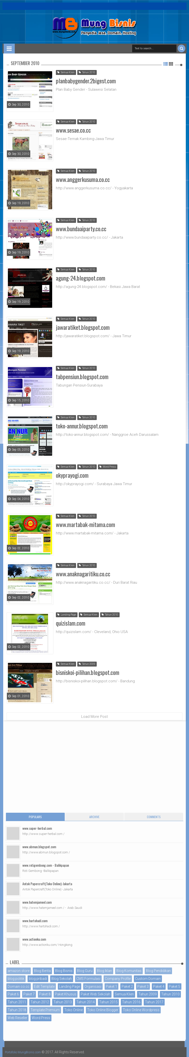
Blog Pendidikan (158, 971)
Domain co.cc (19, 986)
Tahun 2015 (108, 1002)
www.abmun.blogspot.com (39, 846)
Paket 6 (13, 994)
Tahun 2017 (154, 1002)
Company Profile (118, 979)
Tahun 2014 (85, 1002)
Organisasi (92, 986)
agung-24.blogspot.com (80, 277)
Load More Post (94, 716)
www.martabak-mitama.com (85, 523)
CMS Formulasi (88, 979)
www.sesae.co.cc (73, 129)
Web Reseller (17, 1018)
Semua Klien (66, 72)
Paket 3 (143, 986)
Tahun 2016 (131, 1002)
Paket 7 (29, 994)
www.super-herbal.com (37, 828)
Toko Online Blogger (102, 1010)
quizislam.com (70, 622)
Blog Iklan (104, 971)
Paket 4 (158, 986)
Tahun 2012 (40, 1002)
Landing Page (66, 614)
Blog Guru (85, 971)
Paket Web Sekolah (95, 994)
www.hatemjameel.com (37, 902)
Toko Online (73, 1010)
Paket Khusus (65, 994)
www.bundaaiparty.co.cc (81, 227)
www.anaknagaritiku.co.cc (83, 572)
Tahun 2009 (87, 664)
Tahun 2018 (17, 1010)
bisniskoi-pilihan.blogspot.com (87, 671)
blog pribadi (38, 979)
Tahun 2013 (62, 1002)
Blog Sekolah (61, 979)
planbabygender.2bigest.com (86, 79)
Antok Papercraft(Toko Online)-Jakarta (47, 883)
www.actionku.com (34, 939)
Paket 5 (174, 986)
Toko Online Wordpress (141, 1010)
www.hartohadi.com (34, 920)
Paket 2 (127, 986)
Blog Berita (42, 971)
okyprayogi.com (72, 474)
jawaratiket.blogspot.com (83, 326)
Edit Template (44, 986)
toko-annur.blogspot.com (82, 425)
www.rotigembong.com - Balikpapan (45, 865)
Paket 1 (111, 986)
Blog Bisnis (64, 971)
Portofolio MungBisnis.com (26, 1052)
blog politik (16, 979)
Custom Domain (148, 979)
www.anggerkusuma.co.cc (83, 178)
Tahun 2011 (17, 1002)
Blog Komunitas (129, 971)
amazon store (19, 971)
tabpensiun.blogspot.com (82, 375)
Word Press (107, 466)
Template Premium (45, 1010)
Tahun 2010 (87, 72)
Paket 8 (44, 994)
